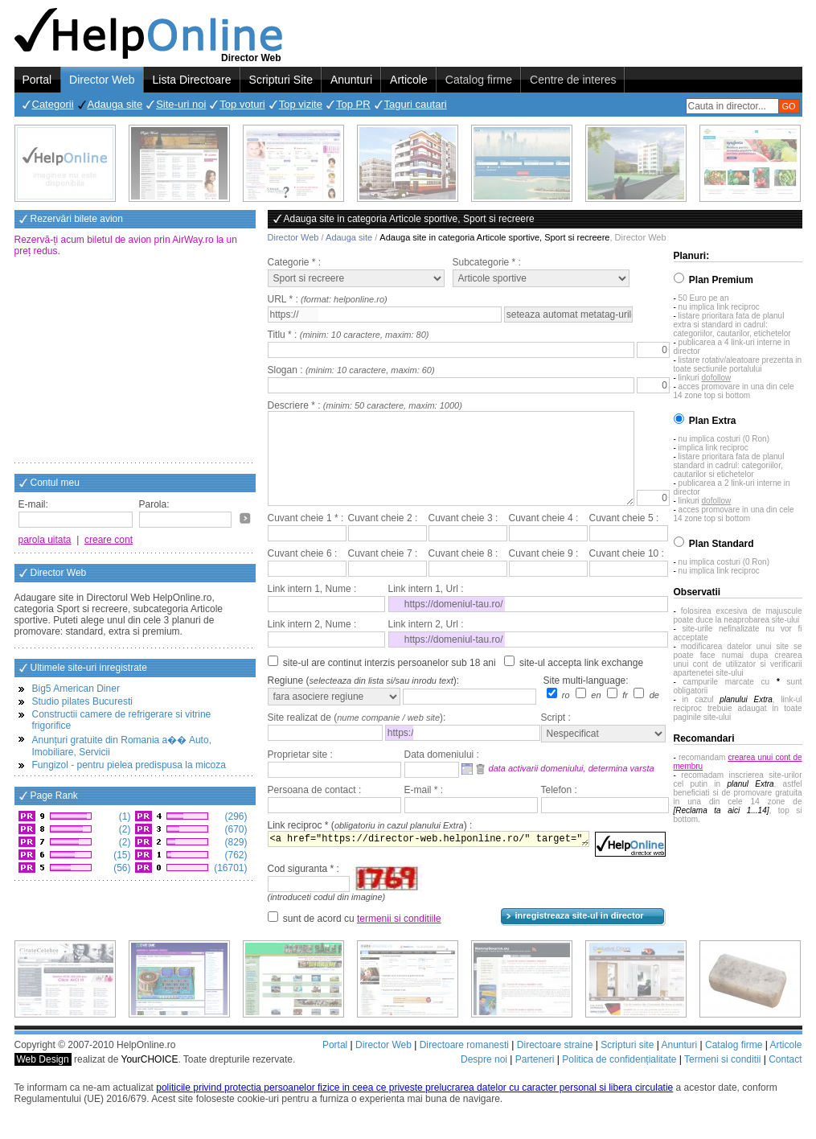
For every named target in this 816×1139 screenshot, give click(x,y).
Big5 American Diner (76, 688)
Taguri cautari (415, 104)
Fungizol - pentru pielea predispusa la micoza (129, 765)
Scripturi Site (281, 79)
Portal (37, 79)
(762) (234, 855)
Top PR (353, 104)
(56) (121, 868)
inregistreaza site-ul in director (579, 935)
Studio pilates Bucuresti (82, 701)
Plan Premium (721, 280)
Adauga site (115, 104)
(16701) (229, 868)
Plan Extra (712, 420)
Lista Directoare (192, 79)
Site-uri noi (181, 104)
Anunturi (351, 79)
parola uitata (45, 539)
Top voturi (241, 104)
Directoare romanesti (464, 1064)
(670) (234, 829)
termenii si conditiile (399, 938)
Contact (785, 1078)
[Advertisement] (135, 361)
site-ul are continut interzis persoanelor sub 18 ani (389, 682)
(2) (124, 829)
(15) (121, 855)
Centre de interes (573, 79)
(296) (234, 816)
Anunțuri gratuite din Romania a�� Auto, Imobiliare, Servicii (121, 746)
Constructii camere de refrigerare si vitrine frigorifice (121, 720)
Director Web (101, 79)
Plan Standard (721, 543)
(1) (124, 816)
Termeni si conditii (722, 1078)
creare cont (108, 539)
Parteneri (535, 1078)
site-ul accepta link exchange (581, 682)
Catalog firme (478, 79)
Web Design (43, 1078)
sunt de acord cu (362, 938)
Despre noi (484, 1078)
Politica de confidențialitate (619, 1078)
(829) (234, 842)
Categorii (53, 104)
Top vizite (300, 104)
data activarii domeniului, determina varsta (571, 787)
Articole (409, 79)
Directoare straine (555, 1064)
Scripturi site (627, 1064)
